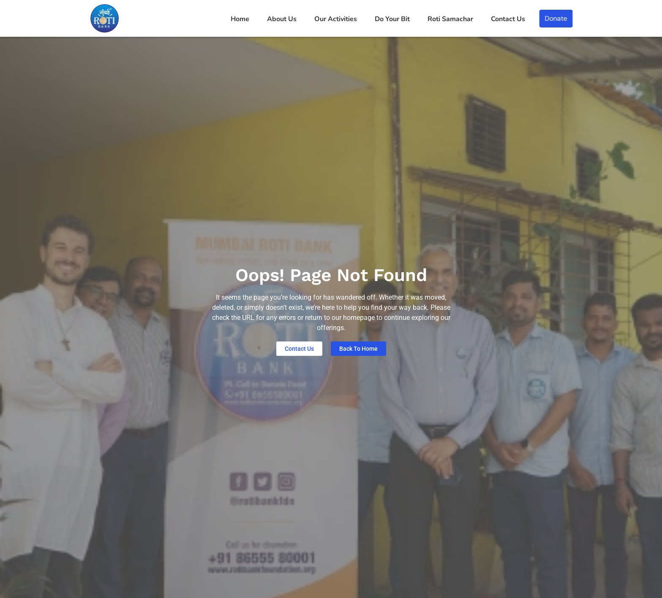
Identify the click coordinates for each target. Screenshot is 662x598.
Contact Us (508, 19)
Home (240, 19)
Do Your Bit (392, 19)
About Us (282, 19)
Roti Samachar (450, 19)
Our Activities (335, 19)
